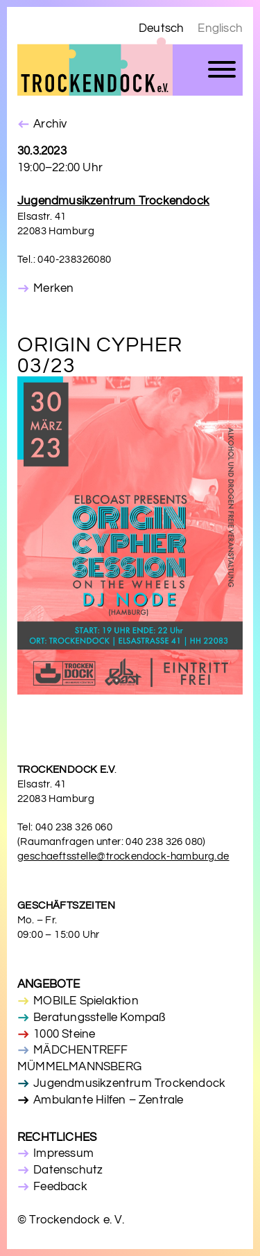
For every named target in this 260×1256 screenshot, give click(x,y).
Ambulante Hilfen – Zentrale (108, 1100)
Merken (53, 288)
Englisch (220, 28)
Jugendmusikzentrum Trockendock (129, 1083)
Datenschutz (68, 1170)
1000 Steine (64, 1034)
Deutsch (161, 28)
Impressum (63, 1153)
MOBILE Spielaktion (86, 1001)
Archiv (50, 124)
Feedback (60, 1186)
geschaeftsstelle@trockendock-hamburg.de (123, 856)
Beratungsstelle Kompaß (99, 1017)
